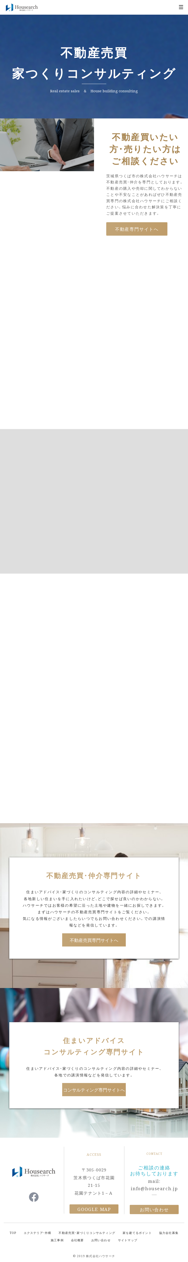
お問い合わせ (154, 1209)
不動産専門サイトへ (137, 229)
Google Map (94, 1209)
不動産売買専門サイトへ (94, 940)
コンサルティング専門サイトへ (94, 1089)
